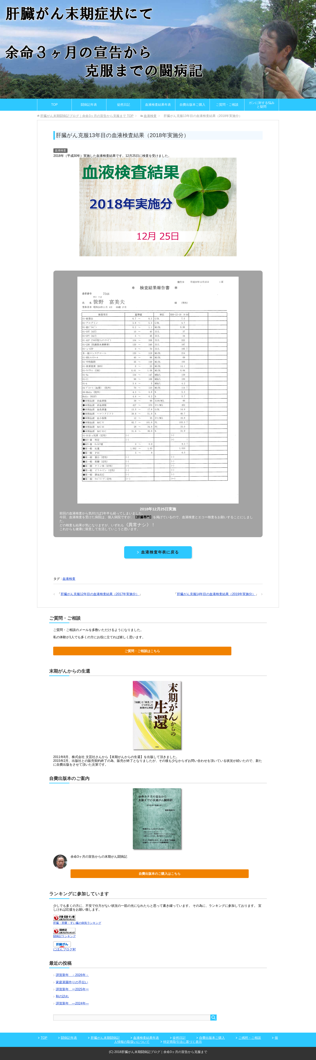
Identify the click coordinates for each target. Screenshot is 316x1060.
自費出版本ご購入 (192, 104)
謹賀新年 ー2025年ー (72, 989)
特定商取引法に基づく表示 (182, 1041)
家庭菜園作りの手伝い (72, 982)
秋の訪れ (62, 996)
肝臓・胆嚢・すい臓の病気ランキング (77, 923)
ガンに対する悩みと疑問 (261, 104)
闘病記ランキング (64, 936)
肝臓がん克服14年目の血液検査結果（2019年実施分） (216, 594)
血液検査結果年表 (158, 104)
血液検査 (60, 150)
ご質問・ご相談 (227, 104)
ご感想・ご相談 (249, 1037)
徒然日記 (123, 104)
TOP (54, 104)
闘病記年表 (89, 104)
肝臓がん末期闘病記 (105, 1037)
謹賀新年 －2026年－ (72, 975)
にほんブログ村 (64, 949)
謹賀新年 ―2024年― (72, 1003)
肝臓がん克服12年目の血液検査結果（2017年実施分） (100, 594)
